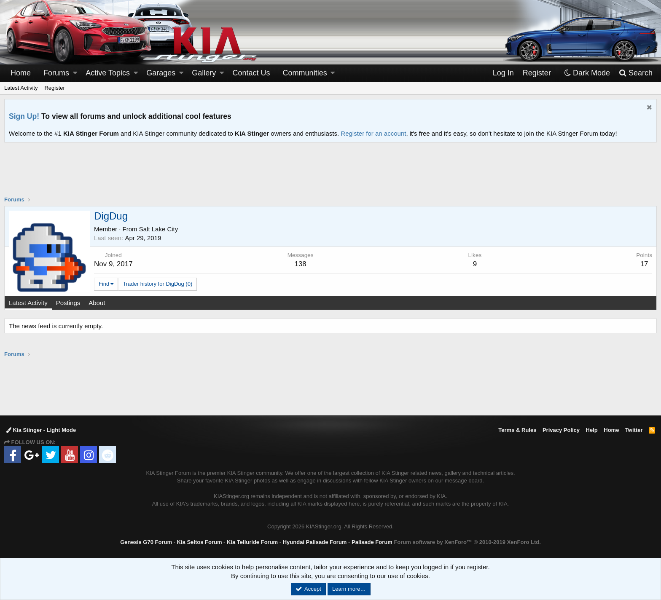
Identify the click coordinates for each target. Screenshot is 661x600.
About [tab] (97, 302)
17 (644, 264)
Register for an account (373, 133)
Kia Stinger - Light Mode (41, 430)
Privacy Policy (561, 430)
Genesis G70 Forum (146, 542)
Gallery (204, 73)
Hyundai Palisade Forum (315, 542)
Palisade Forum (372, 542)
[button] (75, 73)
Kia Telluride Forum (252, 542)
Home (21, 73)
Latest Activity (21, 88)
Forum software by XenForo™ (467, 542)
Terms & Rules (517, 430)
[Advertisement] (330, 174)
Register (54, 88)
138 (300, 264)
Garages (160, 73)
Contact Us (251, 73)
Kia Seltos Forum (199, 542)
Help (592, 430)
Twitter (634, 430)
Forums (56, 73)
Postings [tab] (68, 302)
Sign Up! (24, 116)
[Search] (635, 73)
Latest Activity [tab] (28, 302)
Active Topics (108, 73)
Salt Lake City (158, 229)
